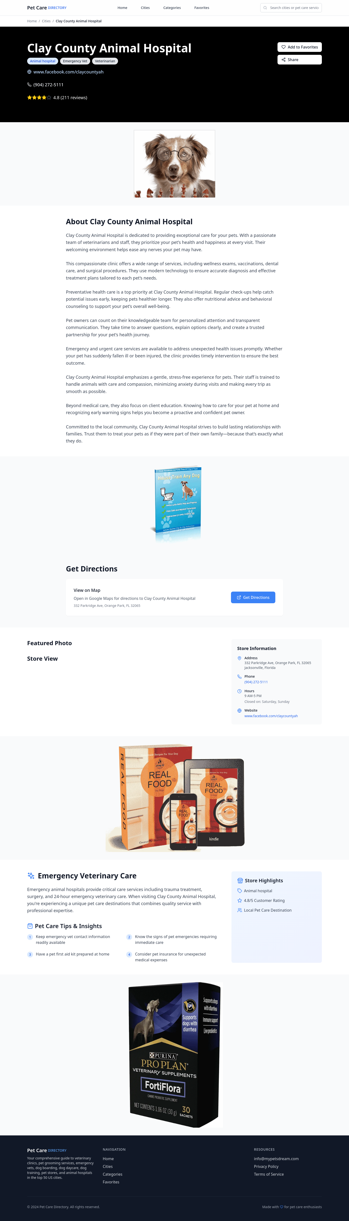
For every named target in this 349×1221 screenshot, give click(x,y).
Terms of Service (269, 1174)
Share (289, 59)
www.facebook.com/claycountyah (65, 72)
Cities (145, 7)
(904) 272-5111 (45, 85)
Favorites (201, 7)
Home (122, 7)
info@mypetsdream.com (276, 1158)
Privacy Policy (266, 1166)
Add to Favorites (299, 47)
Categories (172, 7)
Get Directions (253, 597)
